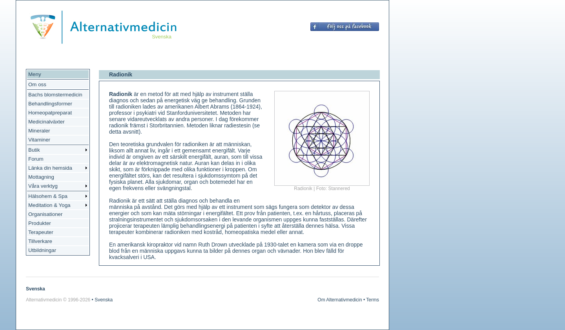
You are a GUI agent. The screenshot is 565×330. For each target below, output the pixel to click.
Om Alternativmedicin (339, 300)
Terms (372, 300)
